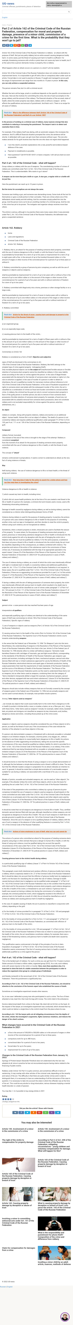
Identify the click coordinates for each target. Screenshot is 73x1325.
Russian (3, 1324)
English (5, 17)
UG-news (8, 3)
